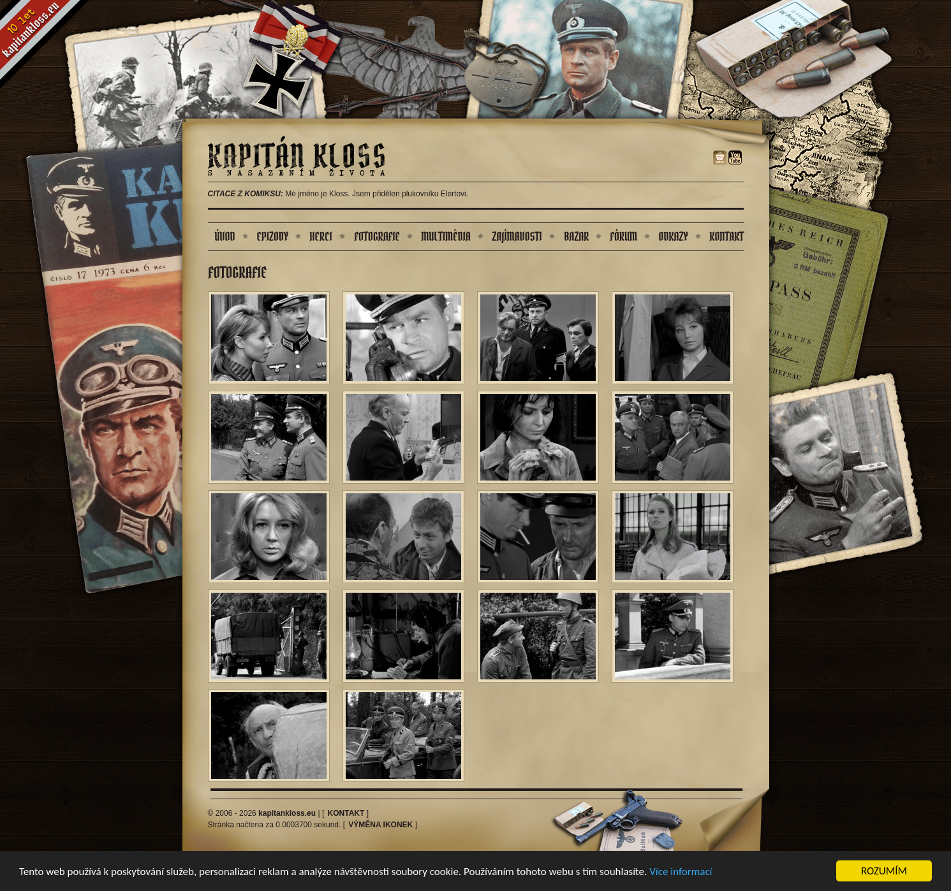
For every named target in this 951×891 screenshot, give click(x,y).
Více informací (680, 873)
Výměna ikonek (380, 824)
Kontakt (346, 813)
